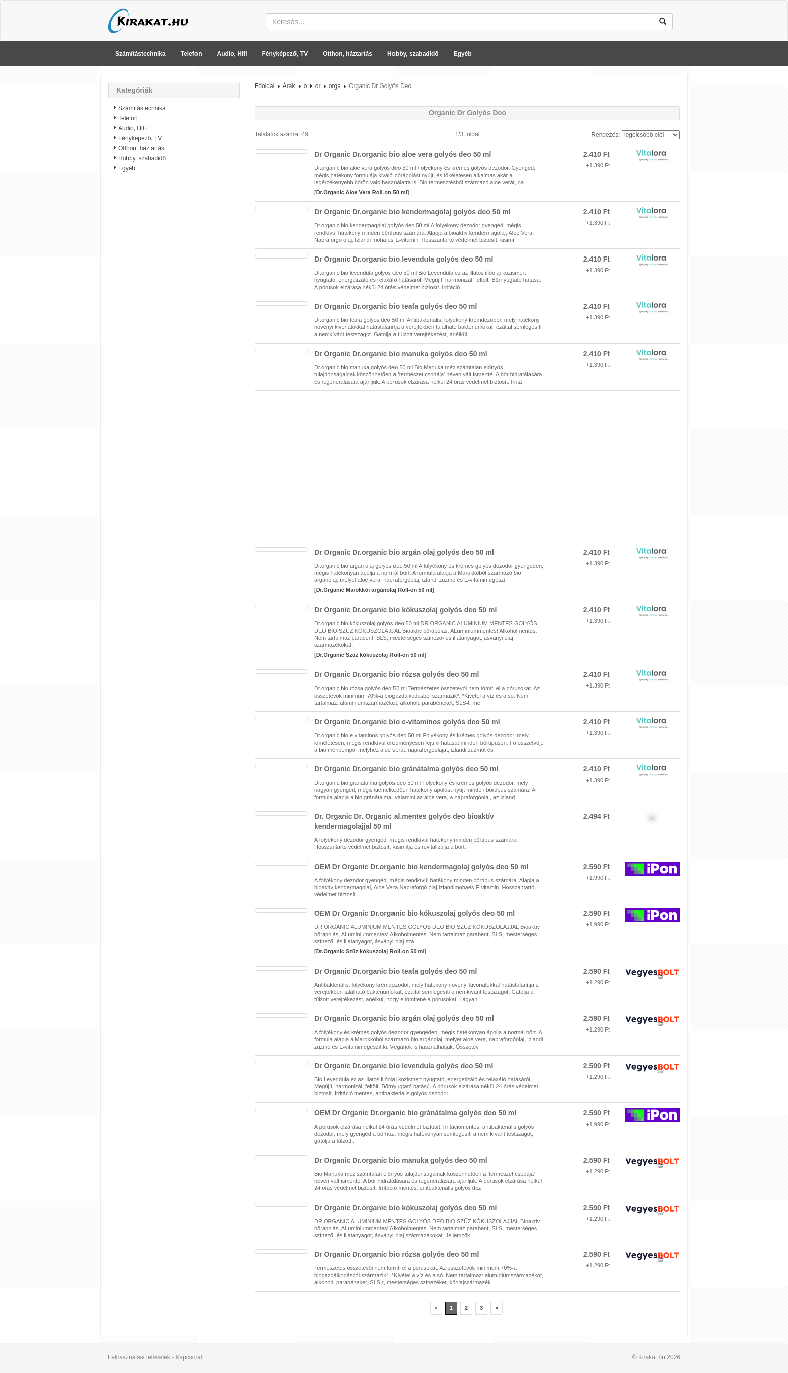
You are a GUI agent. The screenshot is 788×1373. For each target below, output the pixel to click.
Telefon (191, 53)
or (318, 86)
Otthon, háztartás (347, 53)
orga (335, 86)
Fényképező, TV (285, 53)
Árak (289, 86)
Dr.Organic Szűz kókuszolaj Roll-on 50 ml (370, 655)
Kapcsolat (188, 1357)
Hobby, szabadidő (413, 53)
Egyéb (463, 53)
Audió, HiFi (133, 128)
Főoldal (264, 86)
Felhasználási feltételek (139, 1357)
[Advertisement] (174, 339)
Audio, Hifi (232, 53)
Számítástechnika (140, 53)
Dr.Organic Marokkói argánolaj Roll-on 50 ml (374, 590)
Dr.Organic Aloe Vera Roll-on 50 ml (361, 192)
